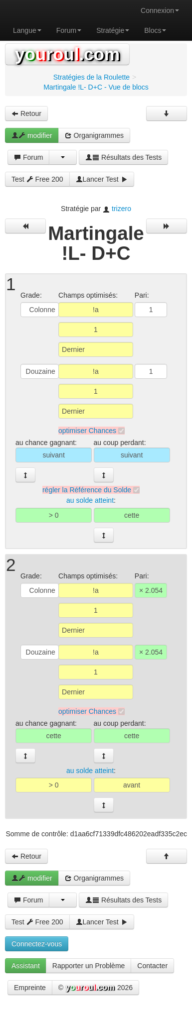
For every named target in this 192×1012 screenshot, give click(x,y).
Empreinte (30, 988)
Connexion (160, 10)
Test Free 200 (37, 179)
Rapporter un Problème (88, 966)
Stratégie (112, 30)
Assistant (25, 966)
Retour (26, 113)
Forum (68, 30)
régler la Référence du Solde (86, 490)
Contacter (152, 966)
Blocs (155, 30)
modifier (31, 135)
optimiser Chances (87, 431)
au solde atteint (90, 501)
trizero (121, 209)
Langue (27, 30)
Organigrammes (94, 135)
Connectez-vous (36, 944)
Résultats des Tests (123, 157)
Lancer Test (102, 179)
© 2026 (95, 988)
